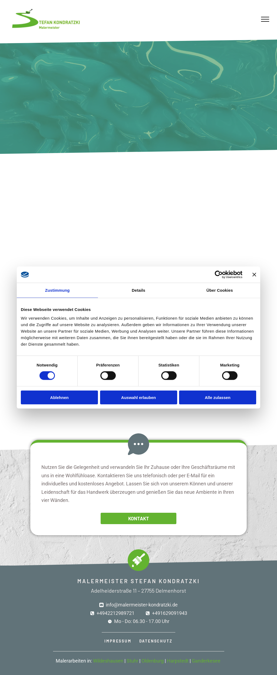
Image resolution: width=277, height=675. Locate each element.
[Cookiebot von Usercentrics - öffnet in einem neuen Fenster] (218, 275)
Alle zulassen (217, 397)
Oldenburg (152, 661)
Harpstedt (178, 661)
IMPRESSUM (117, 641)
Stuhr (132, 661)
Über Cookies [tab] (219, 290)
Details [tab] (138, 290)
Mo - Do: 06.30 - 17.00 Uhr (141, 621)
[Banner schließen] (254, 275)
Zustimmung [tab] (57, 290)
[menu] (265, 19)
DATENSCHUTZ (156, 641)
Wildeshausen (108, 661)
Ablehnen (59, 397)
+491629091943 (169, 613)
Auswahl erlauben (138, 397)
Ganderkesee (206, 661)
